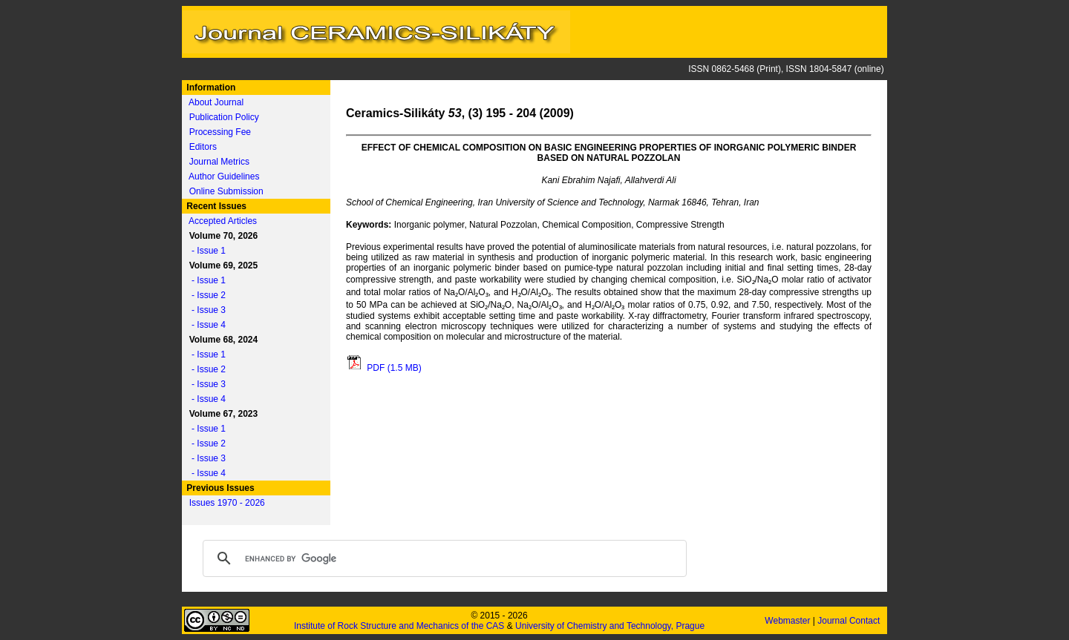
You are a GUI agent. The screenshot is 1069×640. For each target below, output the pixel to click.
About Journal (216, 102)
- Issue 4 (205, 325)
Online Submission (226, 191)
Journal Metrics (219, 161)
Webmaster (788, 621)
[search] (442, 558)
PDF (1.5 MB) (384, 368)
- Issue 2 (205, 295)
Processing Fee (220, 132)
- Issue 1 (205, 250)
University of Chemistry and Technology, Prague (610, 626)
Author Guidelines (224, 176)
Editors (203, 147)
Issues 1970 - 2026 (227, 503)
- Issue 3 (205, 310)
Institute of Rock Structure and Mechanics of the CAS (399, 626)
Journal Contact (849, 621)
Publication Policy (224, 117)
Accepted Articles (223, 221)
